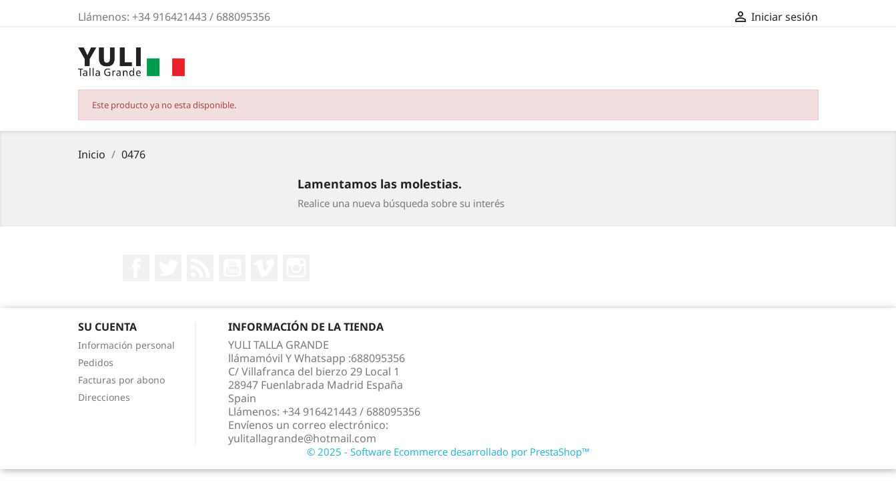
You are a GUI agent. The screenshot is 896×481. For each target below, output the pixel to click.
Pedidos (95, 362)
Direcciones (104, 397)
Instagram (296, 268)
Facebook (136, 268)
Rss (200, 268)
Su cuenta (107, 326)
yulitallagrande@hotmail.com (302, 438)
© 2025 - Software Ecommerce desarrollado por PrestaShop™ (448, 451)
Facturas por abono (121, 379)
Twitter (168, 268)
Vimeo (264, 268)
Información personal (126, 345)
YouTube (232, 268)
